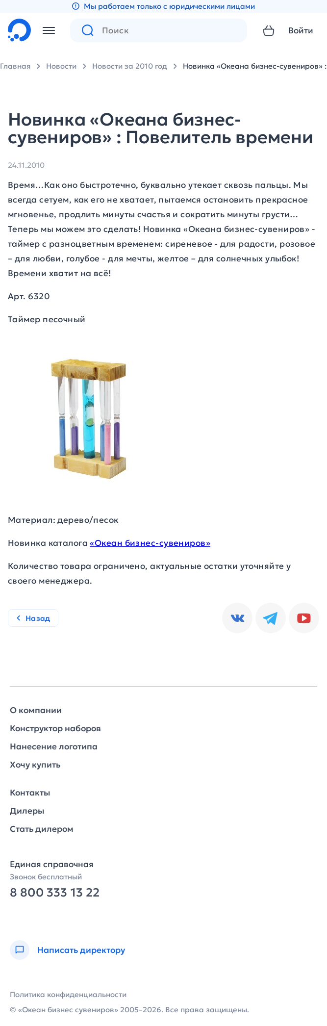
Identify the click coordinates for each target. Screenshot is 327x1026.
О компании (36, 710)
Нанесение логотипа (54, 747)
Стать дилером (42, 829)
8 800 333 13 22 (55, 892)
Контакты (30, 793)
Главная (15, 66)
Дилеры (27, 811)
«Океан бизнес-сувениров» (150, 543)
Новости (61, 66)
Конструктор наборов (55, 728)
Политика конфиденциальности (68, 994)
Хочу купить (35, 765)
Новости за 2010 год (129, 66)
